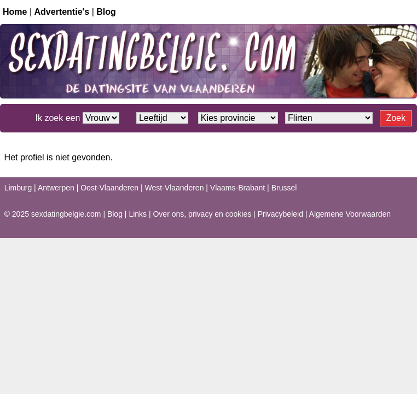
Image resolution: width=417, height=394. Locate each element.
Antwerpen (56, 187)
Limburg (18, 187)
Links (138, 214)
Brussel (284, 187)
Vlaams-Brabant (237, 187)
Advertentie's (62, 11)
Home (15, 11)
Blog (106, 11)
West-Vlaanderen (174, 187)
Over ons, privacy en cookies (202, 214)
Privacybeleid (280, 214)
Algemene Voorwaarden (350, 214)
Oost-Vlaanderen (109, 187)
